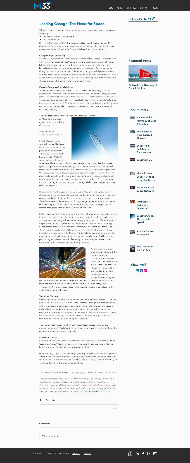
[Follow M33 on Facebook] (141, 270)
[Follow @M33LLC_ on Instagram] (145, 270)
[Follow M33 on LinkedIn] (137, 270)
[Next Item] (153, 73)
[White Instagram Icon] (149, 454)
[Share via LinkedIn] (53, 400)
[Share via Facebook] (40, 400)
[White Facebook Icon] (143, 454)
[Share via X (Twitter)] (47, 400)
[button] (130, 454)
